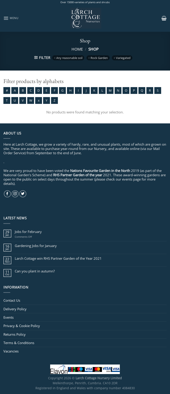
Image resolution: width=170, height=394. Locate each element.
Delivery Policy (15, 309)
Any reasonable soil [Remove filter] (69, 58)
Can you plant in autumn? (35, 271)
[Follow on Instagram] (15, 193)
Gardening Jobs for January (36, 246)
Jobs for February (28, 232)
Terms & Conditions (18, 342)
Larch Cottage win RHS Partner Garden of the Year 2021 (58, 258)
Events (8, 317)
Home (77, 49)
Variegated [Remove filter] (123, 58)
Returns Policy (14, 334)
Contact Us (11, 300)
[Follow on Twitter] (22, 193)
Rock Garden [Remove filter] (99, 58)
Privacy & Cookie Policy (21, 325)
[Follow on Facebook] (7, 193)
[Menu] (11, 18)
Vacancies (11, 351)
